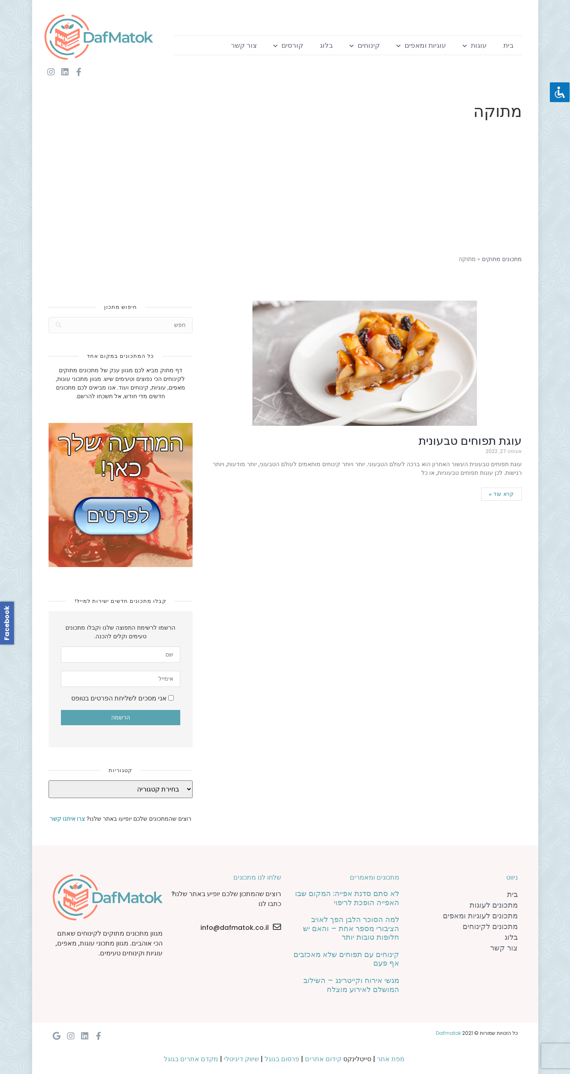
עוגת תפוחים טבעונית (470, 441)
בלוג (326, 45)
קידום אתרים (323, 1059)
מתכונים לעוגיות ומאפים (480, 916)
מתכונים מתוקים (502, 259)
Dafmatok (448, 1033)
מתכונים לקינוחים (490, 926)
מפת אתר (391, 1059)
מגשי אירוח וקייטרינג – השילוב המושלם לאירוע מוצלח (351, 985)
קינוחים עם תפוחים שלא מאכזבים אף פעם (346, 959)
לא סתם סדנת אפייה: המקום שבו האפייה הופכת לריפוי (347, 898)
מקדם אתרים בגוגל (191, 1059)
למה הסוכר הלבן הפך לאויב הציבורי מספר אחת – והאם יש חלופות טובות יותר (351, 928)
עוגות (475, 45)
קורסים (288, 45)
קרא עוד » (501, 493)
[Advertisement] (285, 189)
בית (508, 45)
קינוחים (364, 45)
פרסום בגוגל (282, 1059)
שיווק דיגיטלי (241, 1059)
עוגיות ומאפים (421, 45)
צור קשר (244, 45)
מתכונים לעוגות (494, 905)
